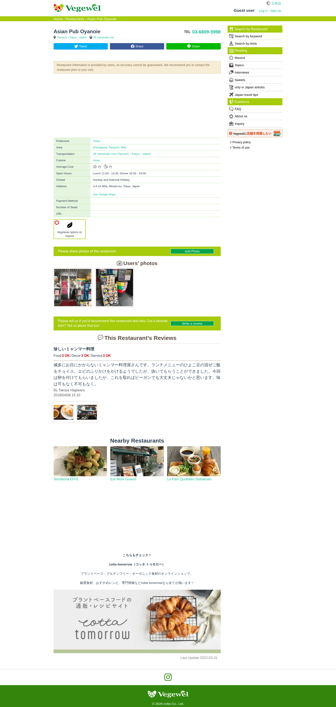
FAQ (235, 109)
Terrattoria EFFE (66, 479)
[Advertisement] (137, 105)
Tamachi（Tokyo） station (72, 37)
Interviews (239, 72)
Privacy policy (240, 142)
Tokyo (96, 141)
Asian (96, 160)
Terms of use (240, 147)
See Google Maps (104, 194)
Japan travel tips (243, 94)
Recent (237, 58)
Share (139, 46)
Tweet (83, 46)
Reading (238, 50)
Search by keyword (245, 36)
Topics (236, 65)
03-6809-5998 (206, 32)
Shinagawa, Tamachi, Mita (109, 147)
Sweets (237, 80)
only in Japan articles (247, 87)
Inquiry (236, 123)
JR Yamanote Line (103, 37)
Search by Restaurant (248, 29)
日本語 (276, 3)
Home (58, 19)
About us (238, 116)
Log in (263, 10)
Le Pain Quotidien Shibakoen (189, 479)
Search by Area (243, 43)
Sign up (275, 10)
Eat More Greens (123, 479)
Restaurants (75, 19)
